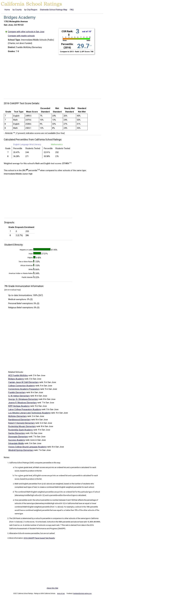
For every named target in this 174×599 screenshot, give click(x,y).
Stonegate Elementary (18, 436)
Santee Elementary (16, 433)
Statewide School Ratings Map (53, 9)
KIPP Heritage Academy (18, 406)
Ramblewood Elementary (19, 419)
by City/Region (30, 9)
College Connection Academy (21, 385)
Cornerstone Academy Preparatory (24, 389)
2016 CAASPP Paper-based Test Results (39, 538)
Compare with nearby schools (21, 36)
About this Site (52, 588)
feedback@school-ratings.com (82, 593)
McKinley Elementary (17, 416)
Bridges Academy (16, 379)
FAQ (72, 9)
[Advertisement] (53, 75)
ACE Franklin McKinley (18, 375)
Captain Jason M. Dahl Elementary (23, 382)
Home (7, 9)
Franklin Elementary (17, 392)
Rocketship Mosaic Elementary (22, 426)
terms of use (61, 593)
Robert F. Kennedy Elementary (21, 423)
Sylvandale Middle (16, 443)
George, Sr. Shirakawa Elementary (23, 399)
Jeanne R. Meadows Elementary (22, 402)
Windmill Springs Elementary (20, 450)
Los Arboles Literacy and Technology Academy (29, 413)
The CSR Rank (14, 518)
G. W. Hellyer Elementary (19, 396)
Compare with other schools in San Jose (26, 31)
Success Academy (16, 440)
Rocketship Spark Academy (20, 430)
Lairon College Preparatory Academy (24, 409)
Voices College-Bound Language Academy (27, 447)
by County (17, 9)
